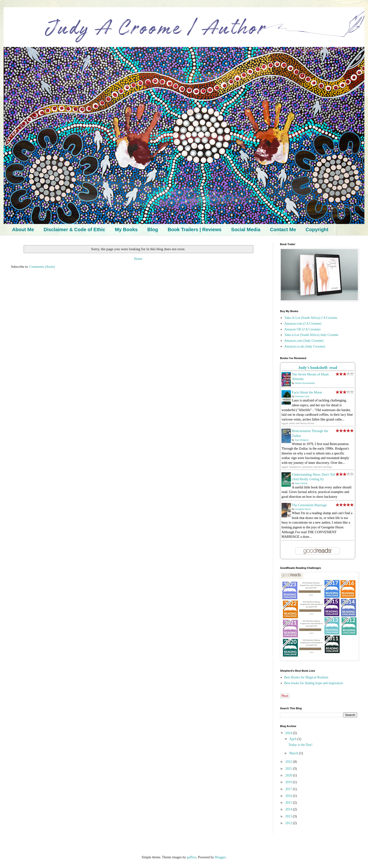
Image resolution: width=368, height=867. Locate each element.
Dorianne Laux (302, 396)
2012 (289, 823)
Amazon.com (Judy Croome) (304, 340)
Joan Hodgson (302, 440)
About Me (23, 229)
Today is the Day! (300, 745)
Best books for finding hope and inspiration (313, 683)
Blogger (220, 857)
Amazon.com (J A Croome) (302, 323)
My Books (126, 229)
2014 (289, 809)
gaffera (191, 857)
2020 (289, 775)
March (294, 753)
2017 (289, 789)
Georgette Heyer (303, 509)
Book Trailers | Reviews (194, 229)
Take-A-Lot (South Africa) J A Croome (310, 318)
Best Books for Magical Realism (306, 677)
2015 (289, 802)
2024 (289, 733)
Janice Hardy (301, 483)
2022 (289, 761)
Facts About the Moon (307, 392)
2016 (289, 796)
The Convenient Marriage (309, 505)
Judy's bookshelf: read (317, 367)
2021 (289, 768)
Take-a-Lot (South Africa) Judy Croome (311, 335)
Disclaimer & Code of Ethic (74, 229)
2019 (289, 782)
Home (138, 259)
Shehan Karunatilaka (305, 383)
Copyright (317, 229)
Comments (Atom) (42, 267)
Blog (152, 229)
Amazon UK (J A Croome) (302, 329)
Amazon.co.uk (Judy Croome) (304, 346)
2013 (289, 816)
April (293, 739)
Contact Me (283, 229)
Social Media (245, 229)
